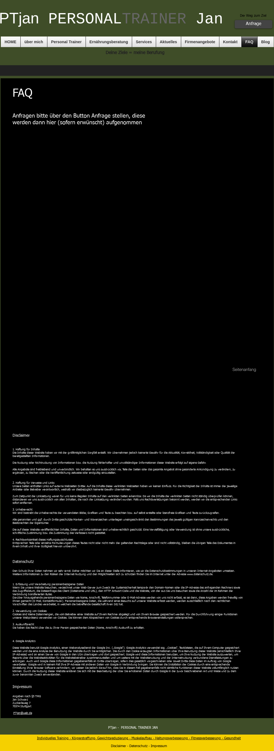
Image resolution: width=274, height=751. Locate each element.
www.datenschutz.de (199, 574)
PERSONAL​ (117, 19)
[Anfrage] (253, 24)
